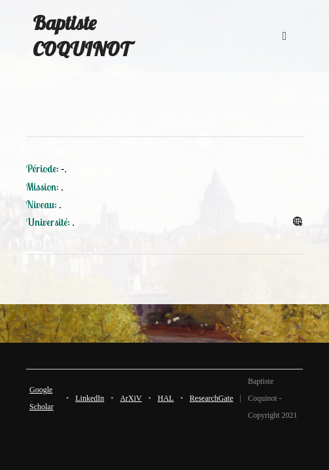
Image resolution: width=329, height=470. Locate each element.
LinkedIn (89, 398)
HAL (166, 398)
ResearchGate (212, 398)
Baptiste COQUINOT (81, 35)
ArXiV (130, 398)
